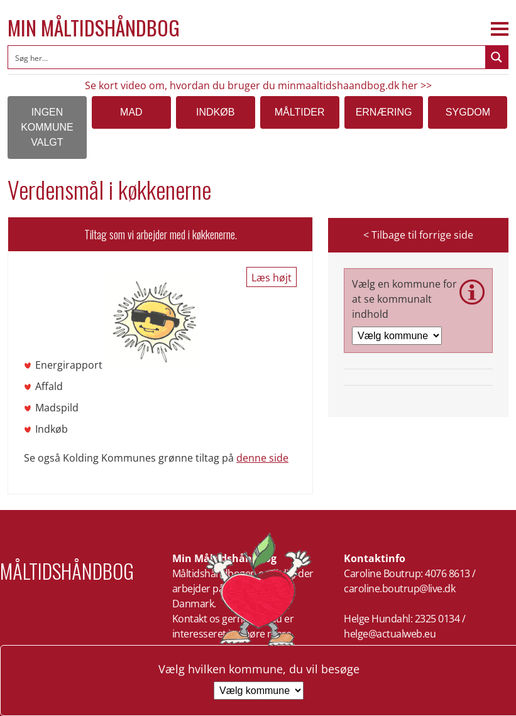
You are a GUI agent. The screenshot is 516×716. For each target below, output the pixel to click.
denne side (262, 458)
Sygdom (468, 112)
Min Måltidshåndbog (94, 28)
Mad (131, 112)
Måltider (300, 112)
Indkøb (215, 112)
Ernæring (384, 112)
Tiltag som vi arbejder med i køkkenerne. (160, 234)
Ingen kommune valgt (47, 127)
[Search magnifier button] (496, 57)
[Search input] (247, 57)
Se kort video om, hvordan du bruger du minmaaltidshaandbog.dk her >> (258, 85)
